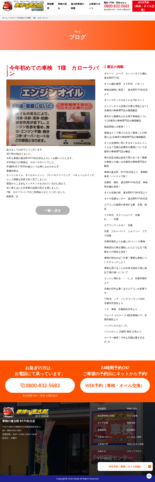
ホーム (5, 18)
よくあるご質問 (134, 436)
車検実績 (131, 422)
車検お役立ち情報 (135, 444)
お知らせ (102, 451)
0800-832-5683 (116, 6)
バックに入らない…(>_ (116, 325)
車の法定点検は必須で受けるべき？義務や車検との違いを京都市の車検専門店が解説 (125, 162)
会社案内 (131, 429)
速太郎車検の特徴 (106, 415)
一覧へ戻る (52, 210)
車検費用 (102, 408)
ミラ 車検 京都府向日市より (120, 309)
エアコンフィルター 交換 (118, 225)
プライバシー (104, 458)
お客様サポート (105, 436)
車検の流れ (132, 408)
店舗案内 (102, 429)
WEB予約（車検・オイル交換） (143, 6)
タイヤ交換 (103, 422)
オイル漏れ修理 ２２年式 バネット (124, 83)
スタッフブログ (134, 451)
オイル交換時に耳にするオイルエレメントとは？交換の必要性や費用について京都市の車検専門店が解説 (125, 147)
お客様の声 (103, 444)
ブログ (12, 18)
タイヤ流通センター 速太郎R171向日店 (126, 198)
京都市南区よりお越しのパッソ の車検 (125, 241)
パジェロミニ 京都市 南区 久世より (123, 331)
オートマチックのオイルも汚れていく (124, 100)
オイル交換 (132, 415)
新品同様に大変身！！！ (117, 126)
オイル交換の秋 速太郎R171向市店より (126, 192)
